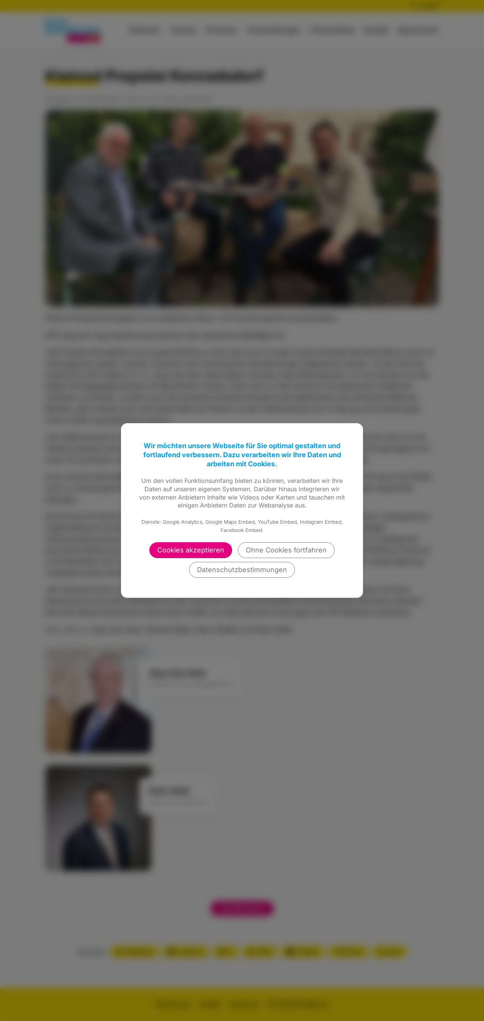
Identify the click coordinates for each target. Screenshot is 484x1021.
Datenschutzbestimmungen (242, 570)
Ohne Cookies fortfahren (286, 550)
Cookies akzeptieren (190, 550)
